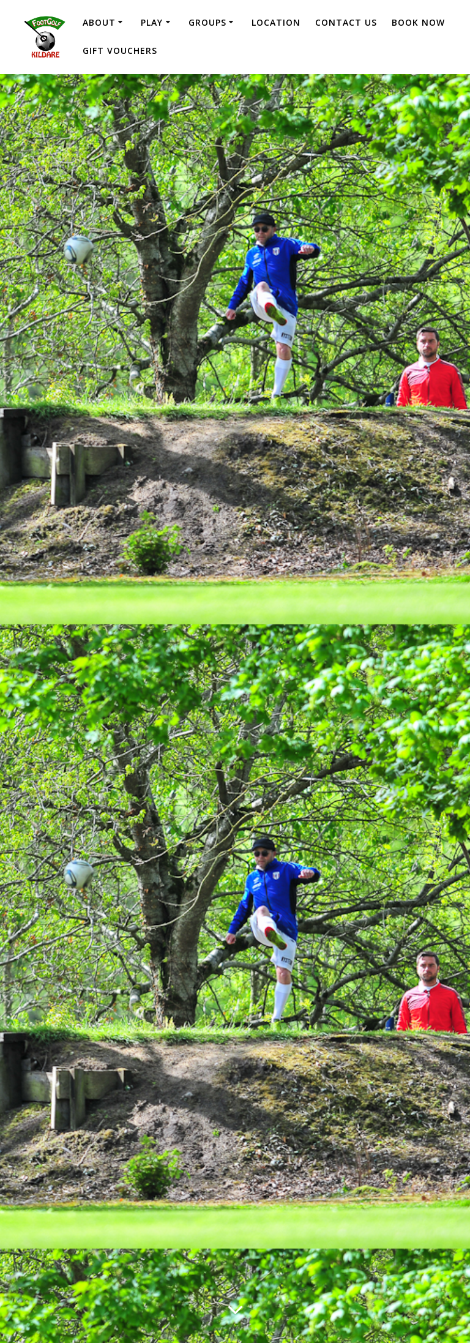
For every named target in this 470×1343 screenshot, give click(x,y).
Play (152, 22)
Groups (207, 22)
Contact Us (346, 22)
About (99, 22)
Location (276, 22)
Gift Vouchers (120, 50)
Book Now (418, 22)
